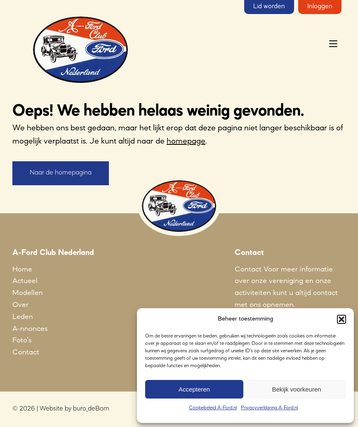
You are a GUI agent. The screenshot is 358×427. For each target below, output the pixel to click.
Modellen (27, 293)
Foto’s (21, 340)
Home (22, 269)
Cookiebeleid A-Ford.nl (213, 408)
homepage (186, 141)
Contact (25, 352)
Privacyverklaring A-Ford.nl (269, 408)
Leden (22, 317)
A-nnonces (29, 329)
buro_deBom (91, 409)
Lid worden (269, 6)
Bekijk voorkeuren (296, 389)
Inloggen (319, 6)
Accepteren (194, 389)
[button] (341, 319)
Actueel (25, 281)
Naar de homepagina (61, 173)
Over (20, 305)
